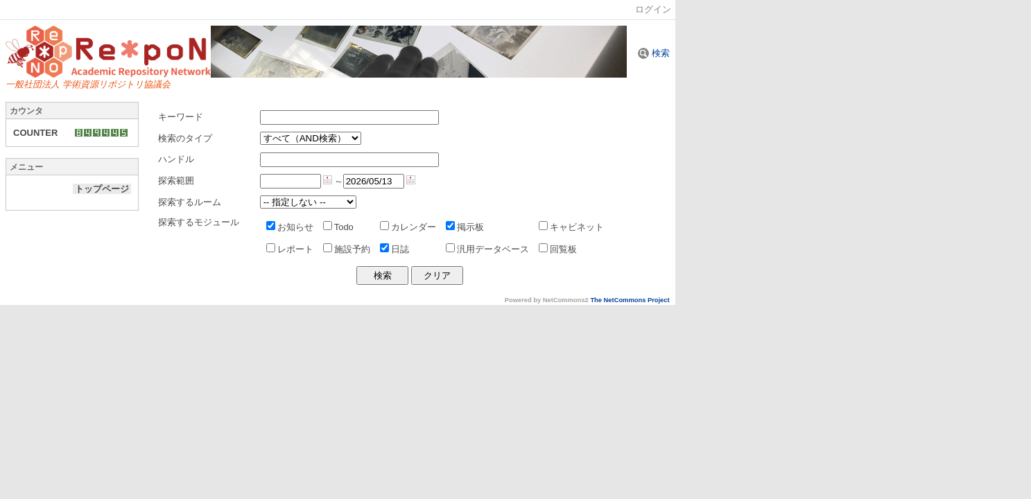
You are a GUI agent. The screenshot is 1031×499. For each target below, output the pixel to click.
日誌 (394, 249)
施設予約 (346, 249)
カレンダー (408, 227)
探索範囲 (176, 180)
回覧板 (558, 249)
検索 (654, 53)
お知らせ (289, 227)
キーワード (180, 117)
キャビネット (571, 227)
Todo (338, 227)
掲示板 (465, 227)
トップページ (102, 189)
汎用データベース (487, 249)
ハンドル (176, 159)
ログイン (653, 9)
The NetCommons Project (629, 300)
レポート (289, 249)
